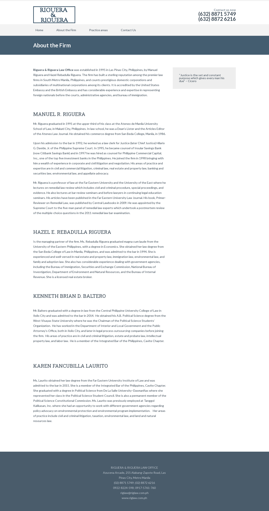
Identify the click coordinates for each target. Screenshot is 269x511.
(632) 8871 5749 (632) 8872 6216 (217, 16)
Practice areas (98, 30)
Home (39, 30)
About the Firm (66, 30)
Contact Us (128, 30)
